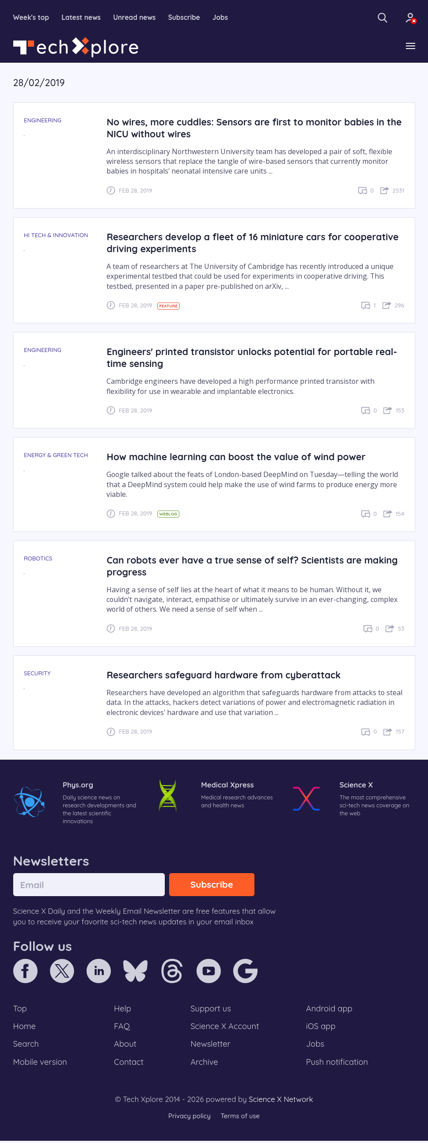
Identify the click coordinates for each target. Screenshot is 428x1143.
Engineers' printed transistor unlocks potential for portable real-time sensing (254, 358)
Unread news (138, 17)
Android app (329, 1009)
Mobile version (40, 1064)
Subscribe (188, 17)
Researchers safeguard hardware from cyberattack (225, 675)
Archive (204, 1064)
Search (26, 1046)
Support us (210, 1009)
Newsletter (210, 1046)
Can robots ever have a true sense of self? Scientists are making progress (254, 566)
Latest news (83, 17)
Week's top (32, 17)
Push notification (337, 1064)
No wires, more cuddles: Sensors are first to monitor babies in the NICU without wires (248, 128)
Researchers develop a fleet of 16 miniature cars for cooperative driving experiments (226, 243)
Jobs (226, 17)
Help (123, 1009)
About (125, 1046)
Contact (129, 1064)
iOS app (321, 1028)
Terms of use (241, 1118)
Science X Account (225, 1028)
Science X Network (281, 1101)
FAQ (122, 1028)
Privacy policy (189, 1118)
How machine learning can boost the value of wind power (238, 457)
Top (20, 1009)
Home (25, 1028)
